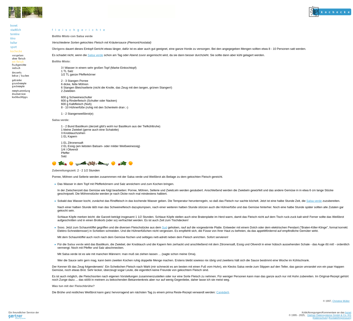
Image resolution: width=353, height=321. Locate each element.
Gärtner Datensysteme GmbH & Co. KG (329, 315)
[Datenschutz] (320, 317)
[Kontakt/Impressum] (339, 317)
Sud (164, 227)
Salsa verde (95, 55)
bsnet (348, 312)
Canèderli (222, 292)
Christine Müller (341, 301)
